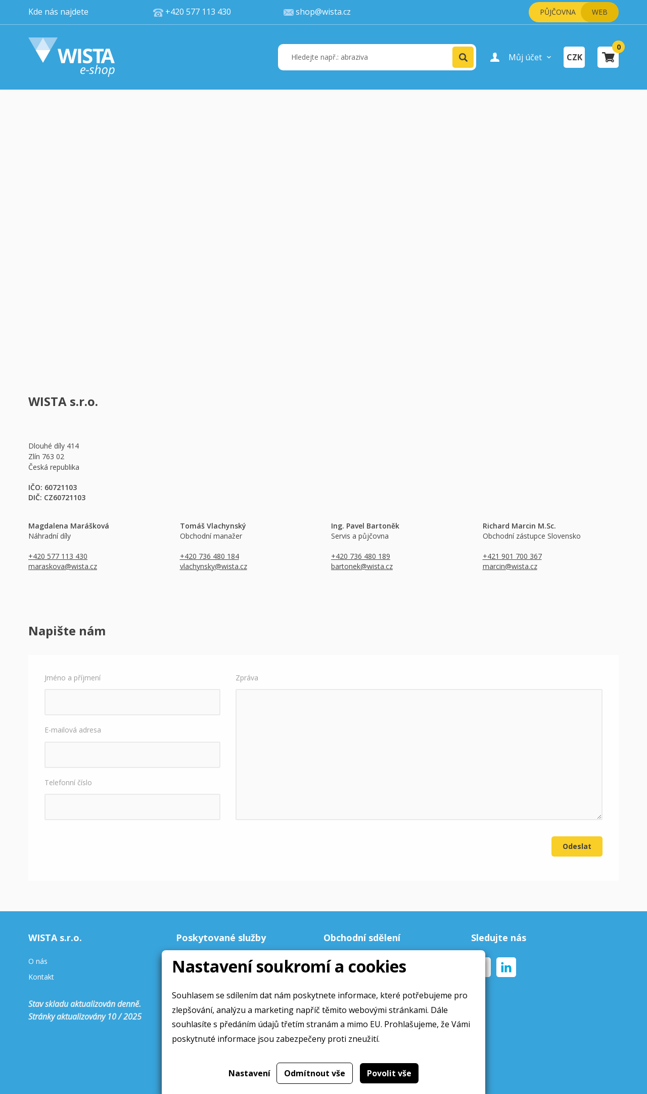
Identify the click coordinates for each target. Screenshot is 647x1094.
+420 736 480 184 (209, 556)
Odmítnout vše (314, 1073)
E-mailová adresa (132, 746)
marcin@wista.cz (510, 566)
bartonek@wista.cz (362, 566)
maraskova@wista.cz (62, 566)
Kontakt (41, 977)
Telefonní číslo (132, 799)
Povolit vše (389, 1073)
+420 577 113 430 (57, 556)
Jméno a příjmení (132, 694)
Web (600, 12)
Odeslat (577, 846)
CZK (574, 57)
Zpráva (419, 746)
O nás (38, 961)
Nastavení (249, 1073)
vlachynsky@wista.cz (213, 566)
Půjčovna (558, 12)
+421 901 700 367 (512, 556)
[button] (463, 57)
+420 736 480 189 (360, 556)
